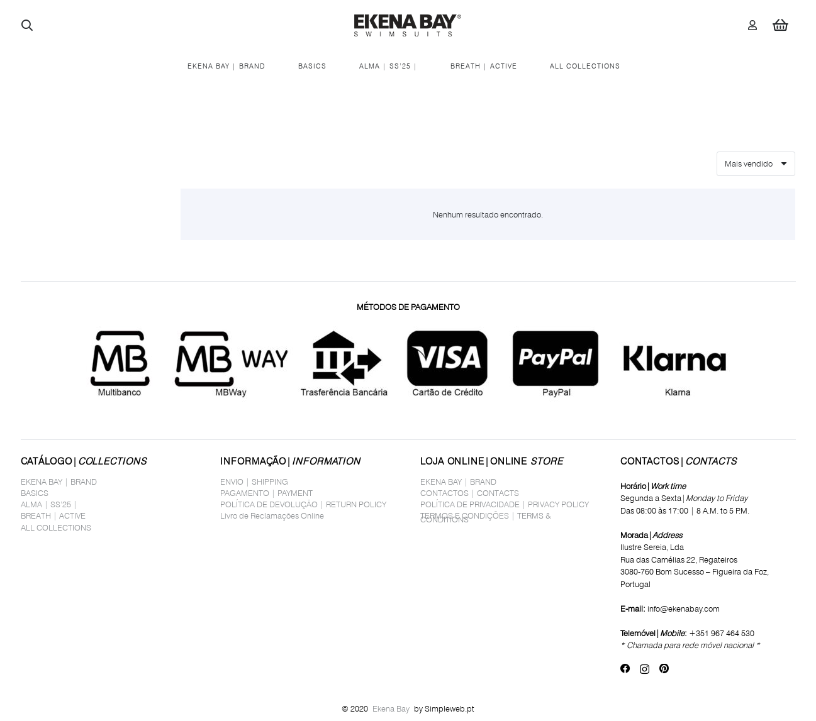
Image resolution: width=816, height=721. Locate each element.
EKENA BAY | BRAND (59, 481)
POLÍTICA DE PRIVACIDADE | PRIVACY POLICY (504, 504)
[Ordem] (756, 163)
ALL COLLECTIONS (56, 527)
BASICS (34, 493)
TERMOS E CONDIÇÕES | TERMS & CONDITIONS (485, 517)
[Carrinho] (780, 25)
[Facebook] (625, 669)
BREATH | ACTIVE (53, 515)
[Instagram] (644, 669)
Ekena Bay (391, 708)
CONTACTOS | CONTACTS (469, 493)
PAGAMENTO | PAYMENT (266, 493)
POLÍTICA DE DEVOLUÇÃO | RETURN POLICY (303, 504)
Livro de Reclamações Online (272, 515)
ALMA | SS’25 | (49, 504)
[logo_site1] (407, 25)
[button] (27, 25)
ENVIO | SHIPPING (254, 481)
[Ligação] (752, 25)
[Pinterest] (664, 669)
